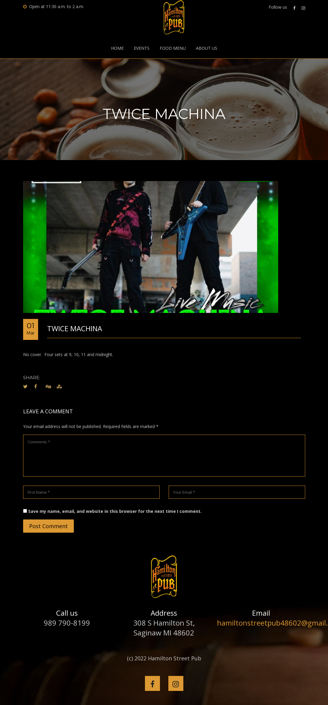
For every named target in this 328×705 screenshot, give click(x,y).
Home (117, 48)
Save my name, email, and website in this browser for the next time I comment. (115, 511)
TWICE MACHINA (74, 328)
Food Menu (173, 48)
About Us (206, 48)
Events (141, 48)
